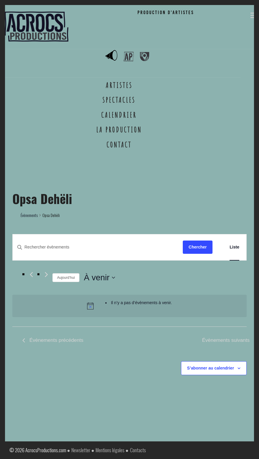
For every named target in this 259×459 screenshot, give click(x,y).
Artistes (119, 85)
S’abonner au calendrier (210, 368)
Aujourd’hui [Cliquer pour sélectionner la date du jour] (66, 278)
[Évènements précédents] (31, 274)
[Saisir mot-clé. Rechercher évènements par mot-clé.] (98, 247)
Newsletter (81, 450)
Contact (119, 144)
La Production (119, 129)
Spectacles (118, 100)
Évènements (29, 215)
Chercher (198, 247)
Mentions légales (110, 450)
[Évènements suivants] (46, 274)
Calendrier (119, 115)
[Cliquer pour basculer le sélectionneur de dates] (99, 278)
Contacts (138, 450)
